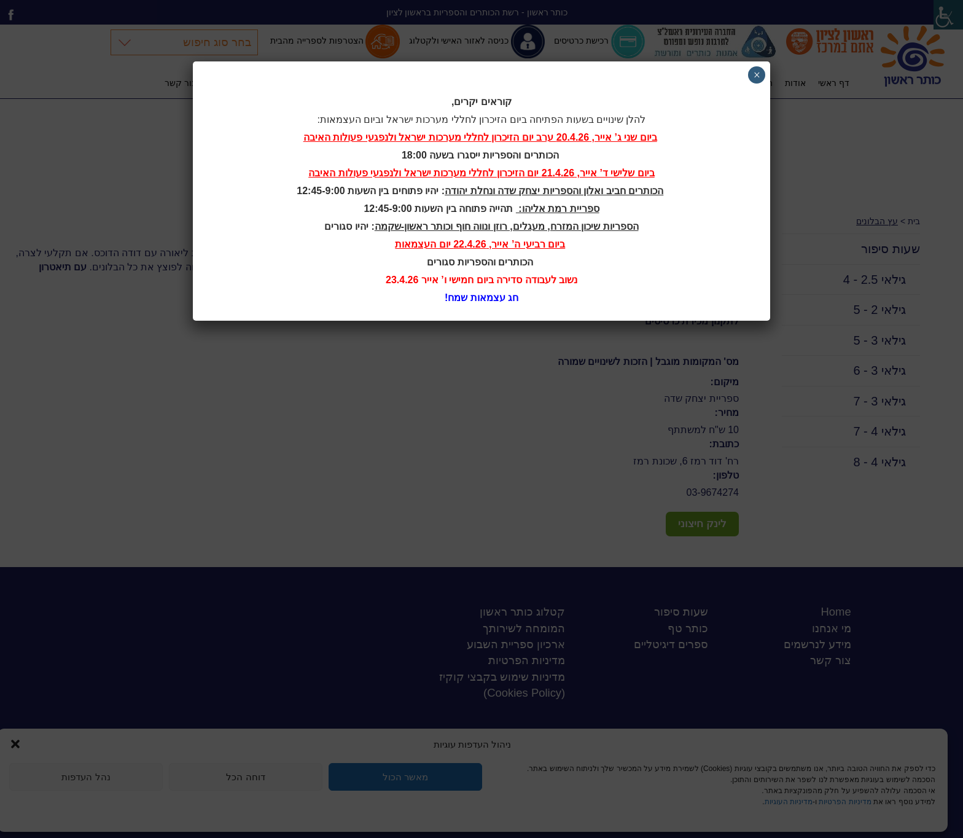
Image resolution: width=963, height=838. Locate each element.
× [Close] (757, 75)
